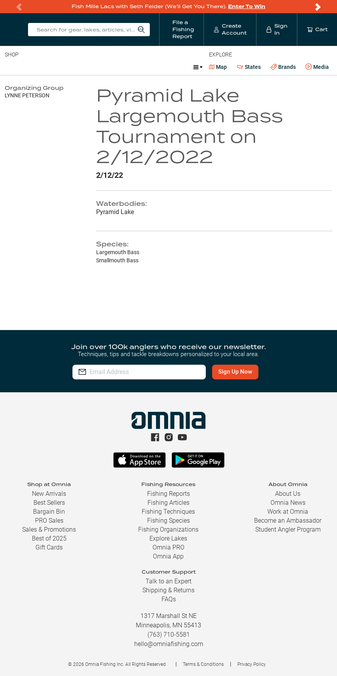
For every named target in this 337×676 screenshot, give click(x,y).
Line (35, 67)
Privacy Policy (251, 664)
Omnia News (287, 502)
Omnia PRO (168, 547)
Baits (11, 67)
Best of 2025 (49, 538)
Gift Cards (49, 547)
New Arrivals (49, 493)
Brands (283, 67)
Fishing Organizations (168, 529)
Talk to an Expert (168, 581)
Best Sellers (49, 502)
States (249, 67)
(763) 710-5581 (168, 634)
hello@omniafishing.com (168, 644)
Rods (59, 67)
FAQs (168, 599)
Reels (85, 67)
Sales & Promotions (49, 529)
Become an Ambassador (287, 520)
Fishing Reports (168, 493)
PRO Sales (49, 520)
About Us (287, 493)
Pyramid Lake (115, 212)
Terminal (116, 67)
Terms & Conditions (203, 664)
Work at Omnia (287, 511)
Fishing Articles (168, 502)
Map (218, 67)
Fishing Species (168, 520)
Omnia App (168, 556)
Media (317, 67)
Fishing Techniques (168, 511)
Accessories (154, 67)
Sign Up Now (236, 371)
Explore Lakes (168, 538)
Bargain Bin (49, 511)
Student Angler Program (288, 529)
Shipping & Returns (168, 590)
